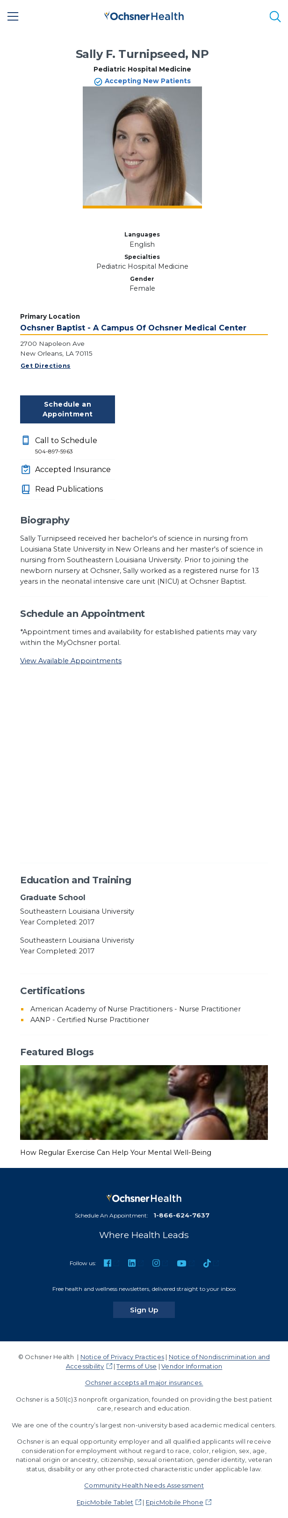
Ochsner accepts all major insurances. (144, 1382)
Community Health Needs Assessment (144, 1485)
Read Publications (69, 489)
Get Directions (46, 365)
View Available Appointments (71, 661)
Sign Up (152, 1309)
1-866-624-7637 (181, 1215)
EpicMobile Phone (174, 1502)
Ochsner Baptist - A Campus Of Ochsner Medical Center (133, 327)
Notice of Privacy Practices (122, 1356)
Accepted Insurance (73, 469)
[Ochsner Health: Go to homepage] (144, 14)
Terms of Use (136, 1366)
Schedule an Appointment (68, 409)
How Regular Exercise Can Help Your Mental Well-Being (115, 1152)
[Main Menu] (13, 16)
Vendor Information (191, 1366)
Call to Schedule (75, 446)
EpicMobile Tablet (105, 1502)
